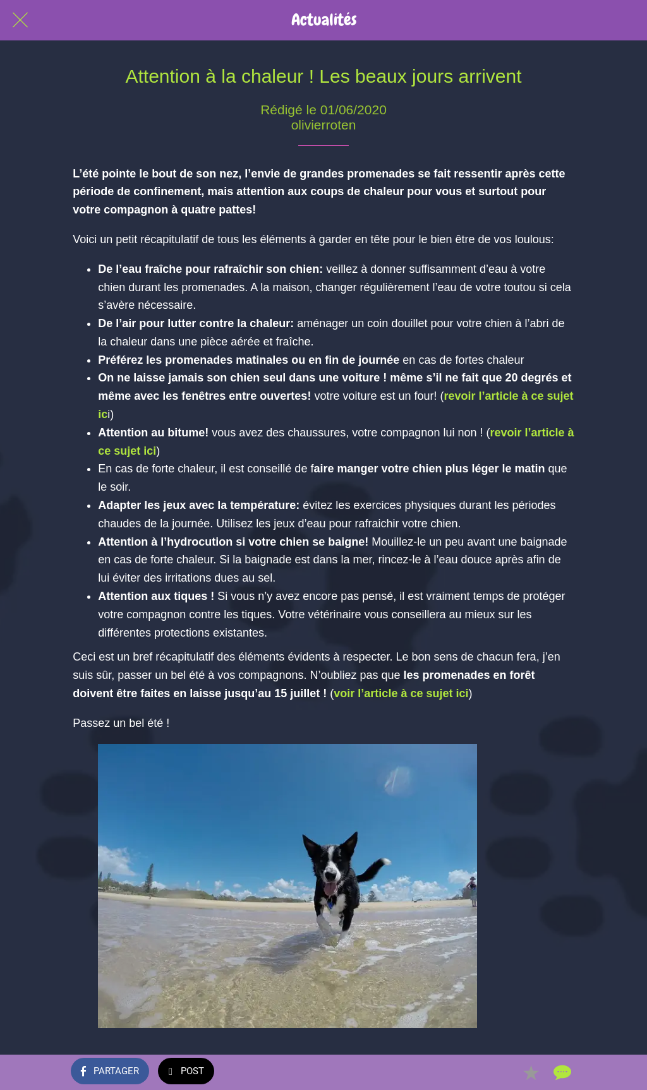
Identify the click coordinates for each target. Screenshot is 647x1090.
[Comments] (561, 1072)
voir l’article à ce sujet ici (401, 693)
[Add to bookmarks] (531, 1072)
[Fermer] (20, 20)
